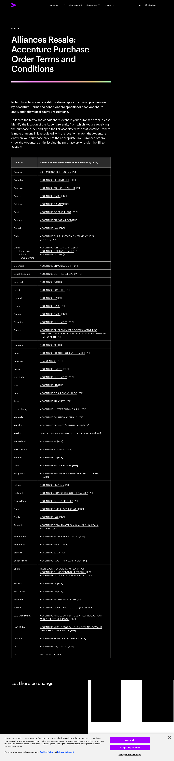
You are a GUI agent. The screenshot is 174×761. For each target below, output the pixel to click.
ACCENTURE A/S (49, 281)
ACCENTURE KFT (49, 344)
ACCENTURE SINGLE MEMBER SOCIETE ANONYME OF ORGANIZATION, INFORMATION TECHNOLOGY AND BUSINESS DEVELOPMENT (73, 333)
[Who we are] (93, 5)
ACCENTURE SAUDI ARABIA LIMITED (59, 536)
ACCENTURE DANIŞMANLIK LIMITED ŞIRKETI (63, 607)
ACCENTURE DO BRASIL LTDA (55, 211)
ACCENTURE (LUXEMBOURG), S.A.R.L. (60, 409)
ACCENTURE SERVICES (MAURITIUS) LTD (61, 425)
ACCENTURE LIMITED (51, 368)
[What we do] (57, 5)
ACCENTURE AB (48, 583)
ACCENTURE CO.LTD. (51, 254)
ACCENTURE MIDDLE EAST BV (56, 465)
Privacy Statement (65, 752)
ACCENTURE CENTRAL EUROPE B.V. (58, 273)
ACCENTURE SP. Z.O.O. (52, 484)
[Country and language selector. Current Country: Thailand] (152, 5)
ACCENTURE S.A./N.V (51, 203)
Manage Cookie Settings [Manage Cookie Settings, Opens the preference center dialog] (130, 755)
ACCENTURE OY (48, 297)
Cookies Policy (46, 752)
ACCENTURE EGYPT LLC (52, 289)
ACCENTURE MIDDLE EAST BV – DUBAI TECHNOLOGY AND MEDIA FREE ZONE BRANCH (71, 617)
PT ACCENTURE (48, 360)
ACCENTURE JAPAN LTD (52, 401)
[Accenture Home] (20, 5)
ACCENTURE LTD (49, 384)
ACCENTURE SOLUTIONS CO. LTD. (58, 599)
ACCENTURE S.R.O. (50, 552)
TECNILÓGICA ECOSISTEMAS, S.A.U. (59, 568)
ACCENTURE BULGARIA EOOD (56, 220)
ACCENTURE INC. (49, 228)
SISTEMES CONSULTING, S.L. (55, 171)
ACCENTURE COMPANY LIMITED (57, 250)
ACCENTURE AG (48, 591)
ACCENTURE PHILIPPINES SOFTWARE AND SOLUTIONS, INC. (69, 474)
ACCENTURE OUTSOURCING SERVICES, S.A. (63, 575)
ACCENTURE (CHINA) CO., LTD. (56, 247)
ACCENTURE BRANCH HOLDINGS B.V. (60, 638)
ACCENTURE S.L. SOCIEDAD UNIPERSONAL (63, 571)
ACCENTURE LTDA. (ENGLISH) (55, 265)
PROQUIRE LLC (48, 654)
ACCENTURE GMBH (50, 195)
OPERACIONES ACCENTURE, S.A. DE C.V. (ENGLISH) (67, 433)
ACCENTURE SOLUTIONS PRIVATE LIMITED (62, 352)
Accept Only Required (129, 747)
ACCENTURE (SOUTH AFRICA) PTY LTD (60, 560)
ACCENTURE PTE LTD (51, 544)
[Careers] (109, 5)
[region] (87, 747)
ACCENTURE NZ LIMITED (53, 449)
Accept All (129, 740)
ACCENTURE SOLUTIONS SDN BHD (58, 417)
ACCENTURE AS (48, 457)
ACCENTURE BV (48, 441)
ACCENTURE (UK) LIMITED (53, 321)
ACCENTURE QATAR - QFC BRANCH (59, 508)
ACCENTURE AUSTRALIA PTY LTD (57, 187)
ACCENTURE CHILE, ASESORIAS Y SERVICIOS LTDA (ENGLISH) (67, 237)
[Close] (169, 737)
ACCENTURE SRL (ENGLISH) (54, 179)
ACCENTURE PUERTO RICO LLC (56, 500)
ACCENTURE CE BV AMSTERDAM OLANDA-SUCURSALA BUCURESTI (69, 526)
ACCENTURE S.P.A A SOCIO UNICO (58, 393)
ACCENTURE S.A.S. (50, 305)
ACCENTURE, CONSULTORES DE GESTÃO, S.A (64, 492)
